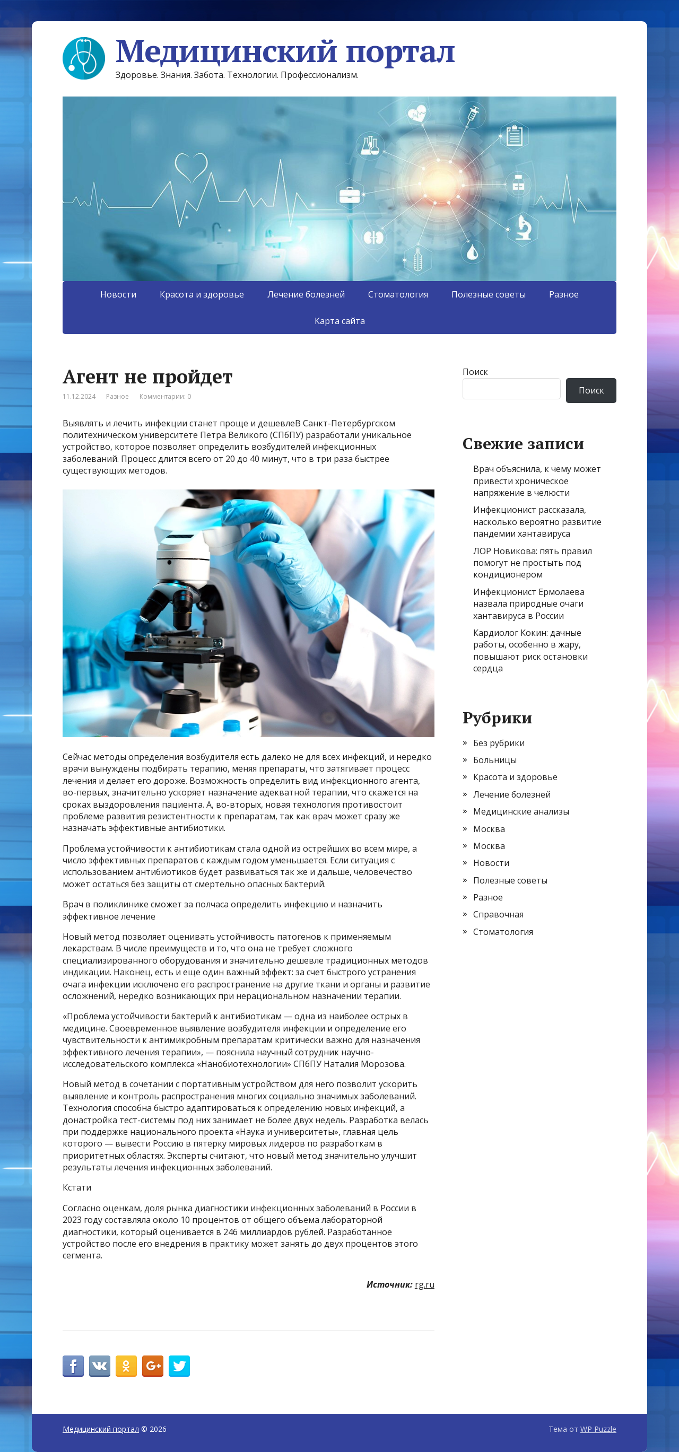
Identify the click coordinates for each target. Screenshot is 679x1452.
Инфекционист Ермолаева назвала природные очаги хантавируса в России (529, 604)
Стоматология (398, 294)
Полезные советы (488, 294)
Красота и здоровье (202, 294)
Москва (489, 829)
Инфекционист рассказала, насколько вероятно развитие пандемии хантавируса (537, 521)
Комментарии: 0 (165, 396)
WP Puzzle (598, 1429)
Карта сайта (340, 321)
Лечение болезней (306, 294)
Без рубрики (499, 743)
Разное (564, 294)
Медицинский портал (259, 50)
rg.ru (424, 1284)
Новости (118, 294)
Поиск (475, 372)
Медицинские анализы (521, 811)
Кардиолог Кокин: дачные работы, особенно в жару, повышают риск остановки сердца (530, 650)
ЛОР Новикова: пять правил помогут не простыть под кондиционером (532, 563)
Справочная (498, 914)
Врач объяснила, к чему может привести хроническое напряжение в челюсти (537, 480)
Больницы (495, 760)
